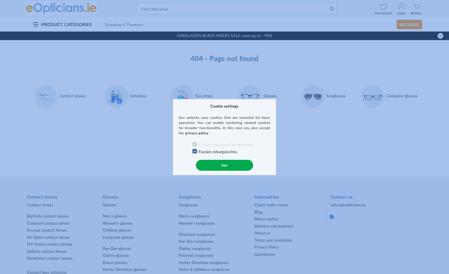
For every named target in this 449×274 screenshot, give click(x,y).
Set (224, 165)
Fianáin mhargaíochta (218, 151)
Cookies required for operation (226, 144)
